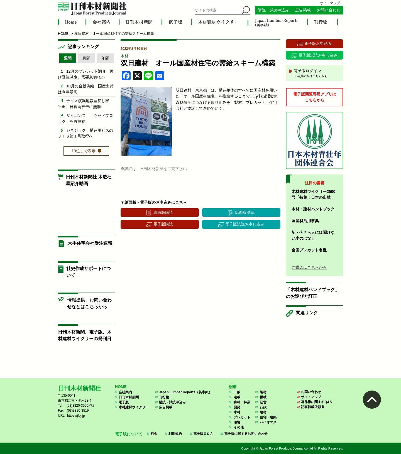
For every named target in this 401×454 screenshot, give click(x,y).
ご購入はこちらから (309, 267)
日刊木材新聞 (129, 397)
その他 (239, 427)
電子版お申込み (318, 43)
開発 (237, 407)
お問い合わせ (328, 10)
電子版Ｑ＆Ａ (203, 434)
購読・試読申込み (273, 10)
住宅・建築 (268, 417)
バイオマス (268, 422)
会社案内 (125, 392)
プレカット (242, 417)
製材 (263, 392)
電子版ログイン (316, 73)
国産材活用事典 (305, 221)
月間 (86, 58)
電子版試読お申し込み (244, 224)
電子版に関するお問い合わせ (246, 434)
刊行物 (164, 397)
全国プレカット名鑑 (309, 250)
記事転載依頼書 (312, 407)
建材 (263, 412)
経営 (263, 402)
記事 (233, 386)
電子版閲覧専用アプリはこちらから (314, 97)
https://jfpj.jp (76, 416)
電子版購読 (163, 224)
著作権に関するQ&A (316, 402)
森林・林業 (242, 402)
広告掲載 (303, 10)
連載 (237, 397)
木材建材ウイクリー (134, 407)
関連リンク (307, 312)
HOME (121, 386)
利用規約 (175, 434)
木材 (124, 56)
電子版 (124, 402)
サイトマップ (330, 3)
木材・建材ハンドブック (313, 209)
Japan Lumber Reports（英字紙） (185, 392)
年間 (105, 58)
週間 (68, 58)
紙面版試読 (245, 212)
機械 (263, 397)
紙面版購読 (163, 212)
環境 (237, 422)
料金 (154, 434)
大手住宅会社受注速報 (90, 243)
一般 (237, 392)
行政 (263, 407)
